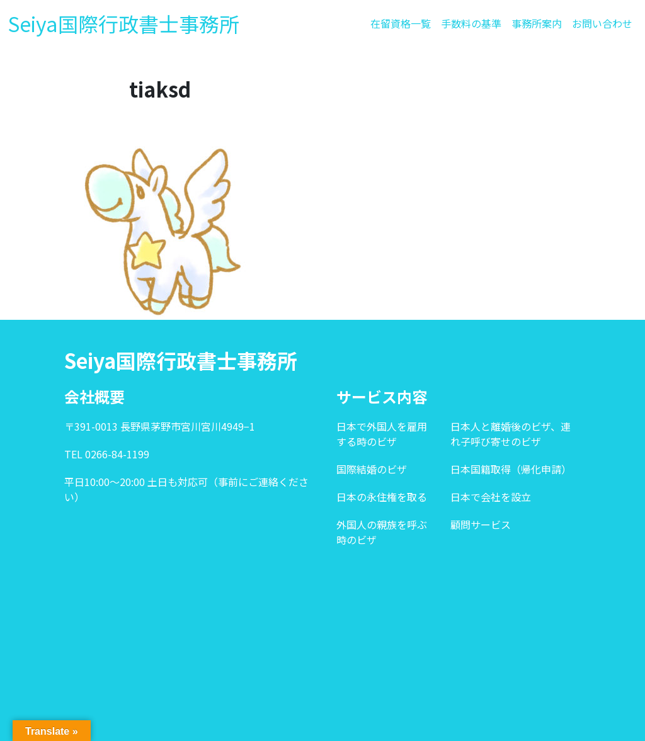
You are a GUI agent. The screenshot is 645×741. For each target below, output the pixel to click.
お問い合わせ (602, 23)
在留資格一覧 (400, 23)
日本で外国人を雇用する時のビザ (381, 434)
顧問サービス (480, 524)
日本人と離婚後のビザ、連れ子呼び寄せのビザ (510, 434)
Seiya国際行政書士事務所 (123, 23)
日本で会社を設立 (490, 496)
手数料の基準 (471, 23)
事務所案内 (536, 23)
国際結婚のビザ (371, 469)
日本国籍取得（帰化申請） (510, 469)
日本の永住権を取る (381, 496)
